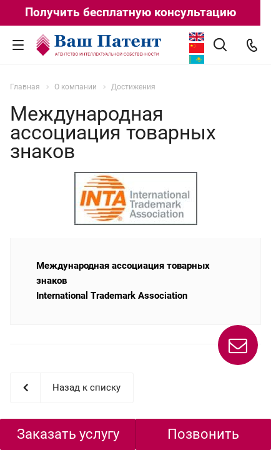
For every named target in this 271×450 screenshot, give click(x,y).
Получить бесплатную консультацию (130, 12)
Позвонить (203, 434)
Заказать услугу (68, 434)
